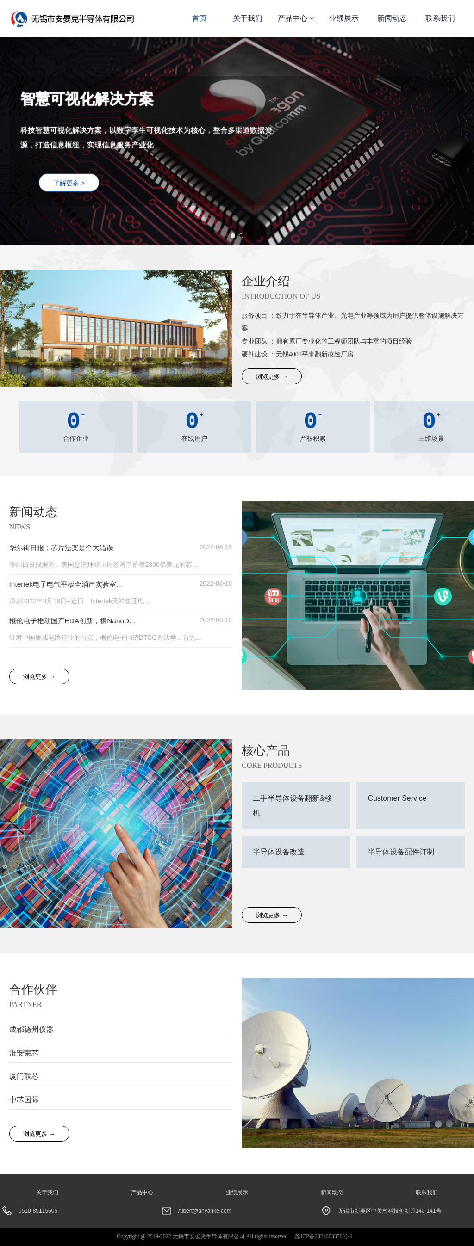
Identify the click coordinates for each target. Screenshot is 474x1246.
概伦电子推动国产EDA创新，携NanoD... (76, 622)
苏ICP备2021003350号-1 (324, 1236)
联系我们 (440, 18)
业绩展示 (344, 18)
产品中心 (296, 18)
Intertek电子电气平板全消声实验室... (69, 585)
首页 (199, 18)
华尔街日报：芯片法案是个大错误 (64, 548)
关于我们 (247, 18)
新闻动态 (392, 18)
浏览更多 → (272, 377)
